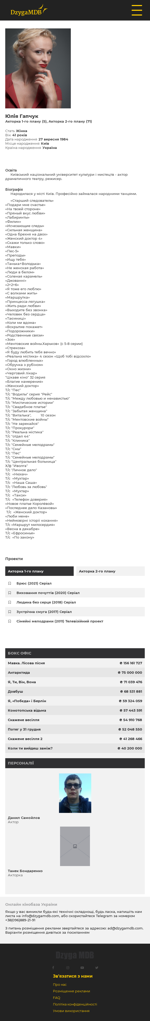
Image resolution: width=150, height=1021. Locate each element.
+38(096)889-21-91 (20, 920)
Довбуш (15, 691)
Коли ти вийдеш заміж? (30, 748)
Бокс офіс (19, 653)
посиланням (78, 932)
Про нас (60, 985)
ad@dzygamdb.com (125, 928)
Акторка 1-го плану (26, 571)
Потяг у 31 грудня (24, 729)
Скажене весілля (23, 720)
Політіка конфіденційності (75, 1004)
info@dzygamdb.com (40, 916)
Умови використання (71, 1011)
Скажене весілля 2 (25, 739)
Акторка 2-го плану (97, 571)
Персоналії (21, 763)
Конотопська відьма (27, 710)
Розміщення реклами (71, 991)
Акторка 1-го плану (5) (26, 121)
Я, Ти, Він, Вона (22, 682)
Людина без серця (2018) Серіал (46, 602)
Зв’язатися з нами (73, 976)
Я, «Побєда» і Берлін (27, 701)
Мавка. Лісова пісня (26, 663)
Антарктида (19, 672)
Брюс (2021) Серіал (34, 583)
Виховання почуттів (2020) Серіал (48, 593)
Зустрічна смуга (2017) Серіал (44, 612)
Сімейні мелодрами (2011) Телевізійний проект (60, 621)
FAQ (56, 998)
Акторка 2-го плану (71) (70, 121)
